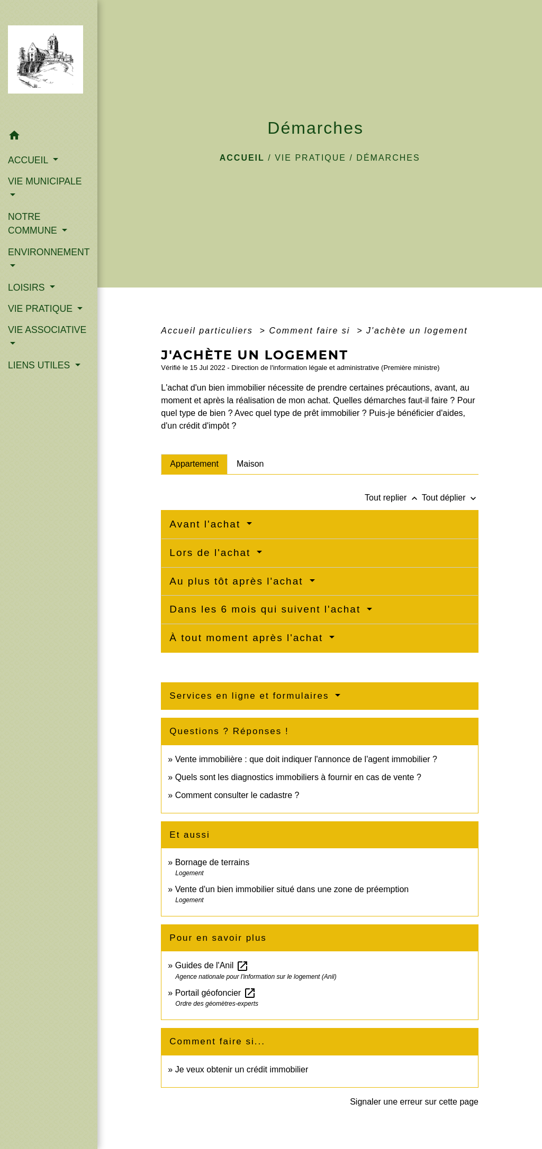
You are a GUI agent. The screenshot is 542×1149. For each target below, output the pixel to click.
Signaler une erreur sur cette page (414, 1101)
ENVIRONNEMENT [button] (48, 252)
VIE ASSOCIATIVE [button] (47, 330)
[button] (48, 137)
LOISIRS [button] (27, 287)
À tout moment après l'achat (248, 637)
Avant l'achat (206, 524)
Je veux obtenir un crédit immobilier (242, 1069)
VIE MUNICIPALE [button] (45, 181)
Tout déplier (450, 497)
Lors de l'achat (211, 552)
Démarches (388, 157)
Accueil (242, 157)
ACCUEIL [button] (29, 160)
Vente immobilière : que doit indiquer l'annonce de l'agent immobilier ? (306, 759)
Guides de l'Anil (212, 965)
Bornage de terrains (212, 862)
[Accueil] (48, 62)
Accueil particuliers (208, 330)
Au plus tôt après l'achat (237, 581)
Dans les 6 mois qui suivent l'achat (266, 609)
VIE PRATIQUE (310, 157)
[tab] (194, 464)
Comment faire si (311, 330)
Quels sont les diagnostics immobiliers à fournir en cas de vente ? (298, 777)
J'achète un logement (417, 330)
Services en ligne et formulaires (250, 696)
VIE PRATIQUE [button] (41, 308)
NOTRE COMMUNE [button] (34, 223)
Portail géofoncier (215, 992)
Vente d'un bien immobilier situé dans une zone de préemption (292, 889)
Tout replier (393, 497)
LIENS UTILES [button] (40, 365)
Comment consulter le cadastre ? (237, 795)
